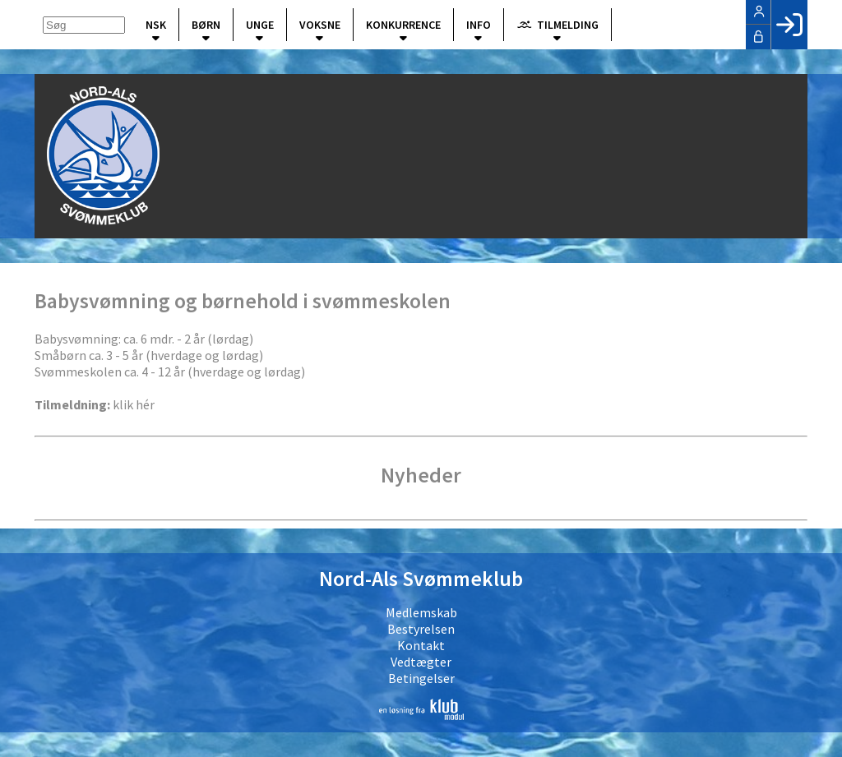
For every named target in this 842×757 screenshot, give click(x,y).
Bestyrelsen (421, 629)
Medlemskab (421, 612)
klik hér (134, 404)
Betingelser (421, 678)
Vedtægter (421, 661)
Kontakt (421, 645)
